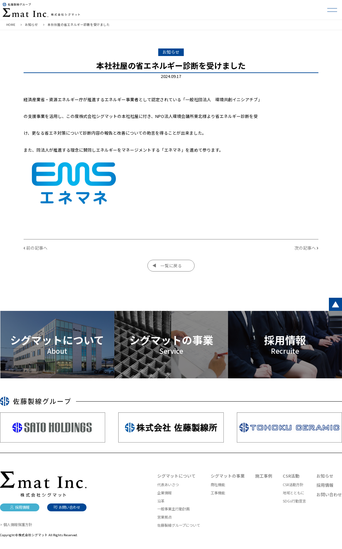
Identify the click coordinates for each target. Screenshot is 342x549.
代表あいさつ (168, 484)
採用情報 (324, 485)
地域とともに (293, 492)
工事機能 (218, 492)
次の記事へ (305, 248)
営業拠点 (164, 517)
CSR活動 (291, 476)
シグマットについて (176, 476)
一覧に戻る (171, 265)
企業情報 (164, 492)
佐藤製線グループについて (178, 525)
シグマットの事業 (228, 476)
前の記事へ (37, 248)
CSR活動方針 (293, 484)
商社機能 (218, 484)
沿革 (160, 500)
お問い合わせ (329, 494)
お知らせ (324, 476)
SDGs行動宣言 (294, 500)
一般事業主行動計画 (173, 508)
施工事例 (263, 476)
